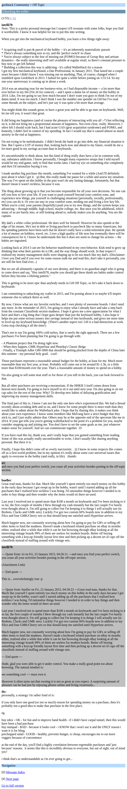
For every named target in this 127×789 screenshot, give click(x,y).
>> (14, 18)
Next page (12, 779)
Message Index (15, 772)
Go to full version (13, 785)
